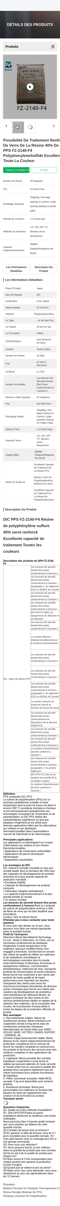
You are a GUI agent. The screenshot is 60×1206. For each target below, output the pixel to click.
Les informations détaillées (16, 269)
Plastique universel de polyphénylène (25, 1196)
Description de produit (44, 269)
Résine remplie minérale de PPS (22, 1192)
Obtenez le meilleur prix (18, 170)
